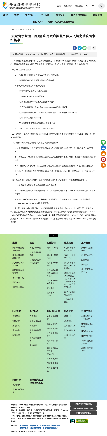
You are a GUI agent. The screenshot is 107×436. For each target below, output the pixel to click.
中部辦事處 (34, 426)
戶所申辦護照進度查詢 (69, 249)
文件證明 (29, 15)
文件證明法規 (69, 325)
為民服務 (97, 15)
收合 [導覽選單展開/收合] (53, 235)
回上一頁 (94, 48)
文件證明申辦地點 (52, 264)
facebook (75, 48)
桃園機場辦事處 (35, 428)
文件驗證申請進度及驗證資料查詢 (52, 273)
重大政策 (16, 330)
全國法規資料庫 (69, 336)
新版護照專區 (18, 287)
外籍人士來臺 (35, 247)
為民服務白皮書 (35, 339)
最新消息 (31, 29)
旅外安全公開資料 (52, 342)
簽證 (16, 15)
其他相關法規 (69, 330)
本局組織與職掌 (18, 390)
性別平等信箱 (87, 336)
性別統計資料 (87, 331)
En (87, 6)
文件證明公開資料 (52, 334)
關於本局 (37, 21)
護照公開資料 (52, 324)
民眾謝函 (33, 325)
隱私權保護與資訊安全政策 (83, 408)
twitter (80, 48)
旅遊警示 (85, 264)
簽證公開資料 (52, 328)
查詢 (101, 6)
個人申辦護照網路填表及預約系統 (69, 265)
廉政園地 (33, 345)
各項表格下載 (18, 278)
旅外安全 (60, 15)
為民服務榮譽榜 (35, 331)
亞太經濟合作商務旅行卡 (35, 261)
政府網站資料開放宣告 (83, 404)
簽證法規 (68, 321)
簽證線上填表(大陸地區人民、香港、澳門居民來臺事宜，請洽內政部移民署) (69, 280)
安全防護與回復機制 (83, 413)
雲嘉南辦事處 (45, 426)
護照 (5, 15)
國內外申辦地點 (79, 15)
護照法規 (68, 316)
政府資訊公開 (53, 311)
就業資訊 (16, 335)
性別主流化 (86, 311)
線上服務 (45, 15)
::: (1, 2)
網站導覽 (68, 6)
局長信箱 (33, 316)
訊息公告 (21, 29)
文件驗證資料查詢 (69, 300)
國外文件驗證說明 (52, 256)
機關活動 (16, 321)
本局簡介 (16, 384)
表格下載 (50, 288)
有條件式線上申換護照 (69, 256)
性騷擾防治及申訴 (87, 325)
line (84, 48)
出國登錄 (85, 260)
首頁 (59, 6)
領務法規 (68, 311)
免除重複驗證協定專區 (52, 281)
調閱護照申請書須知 (18, 271)
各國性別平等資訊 (87, 349)
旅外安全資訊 (87, 255)
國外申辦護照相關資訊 (18, 256)
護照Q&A (16, 282)
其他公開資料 (52, 358)
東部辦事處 (24, 428)
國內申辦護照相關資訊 (18, 249)
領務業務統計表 (52, 369)
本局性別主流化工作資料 (87, 317)
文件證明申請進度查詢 (69, 293)
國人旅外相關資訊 (35, 253)
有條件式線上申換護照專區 (61, 21)
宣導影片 (16, 325)
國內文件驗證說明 (52, 249)
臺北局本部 (24, 426)
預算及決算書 (52, 363)
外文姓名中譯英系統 (18, 264)
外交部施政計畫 (52, 317)
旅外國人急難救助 (87, 249)
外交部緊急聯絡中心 (87, 270)
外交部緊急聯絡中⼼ (50, 428)
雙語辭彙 (79, 6)
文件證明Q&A (50, 294)
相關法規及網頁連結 (87, 342)
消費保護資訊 (35, 321)
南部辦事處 (55, 426)
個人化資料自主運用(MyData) (52, 351)
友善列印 (89, 48)
